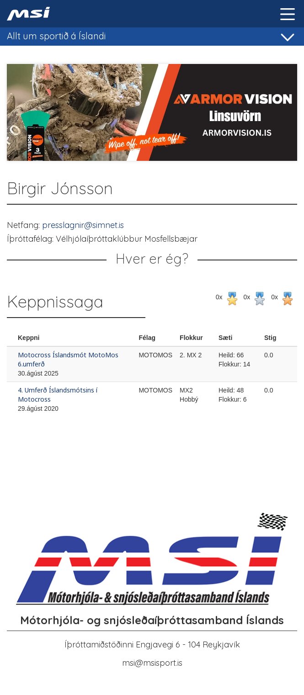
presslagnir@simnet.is (83, 225)
